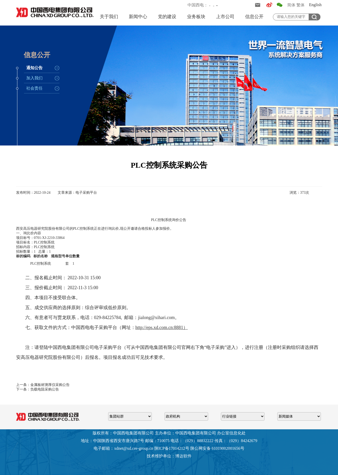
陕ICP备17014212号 (171, 448)
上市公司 (225, 16)
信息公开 (254, 16)
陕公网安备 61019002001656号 (217, 448)
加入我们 (34, 78)
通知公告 (34, 68)
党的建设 (167, 16)
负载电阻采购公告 (44, 389)
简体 (291, 5)
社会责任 (34, 88)
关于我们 (109, 16)
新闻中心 (138, 16)
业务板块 (196, 16)
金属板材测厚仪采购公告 (50, 385)
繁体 (300, 5)
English (315, 5)
